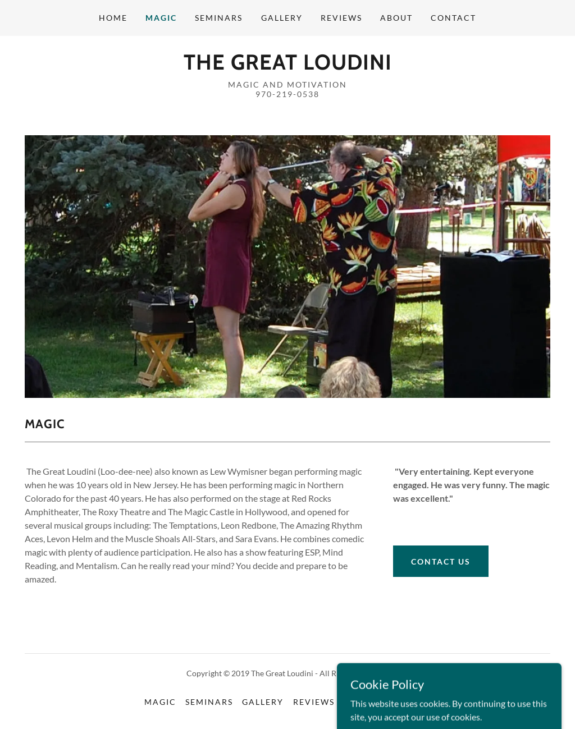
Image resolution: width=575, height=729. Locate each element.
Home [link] (113, 17)
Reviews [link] (341, 17)
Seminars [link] (219, 17)
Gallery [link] (282, 17)
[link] (288, 66)
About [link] (396, 17)
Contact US (441, 561)
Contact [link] (453, 17)
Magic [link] (161, 17)
